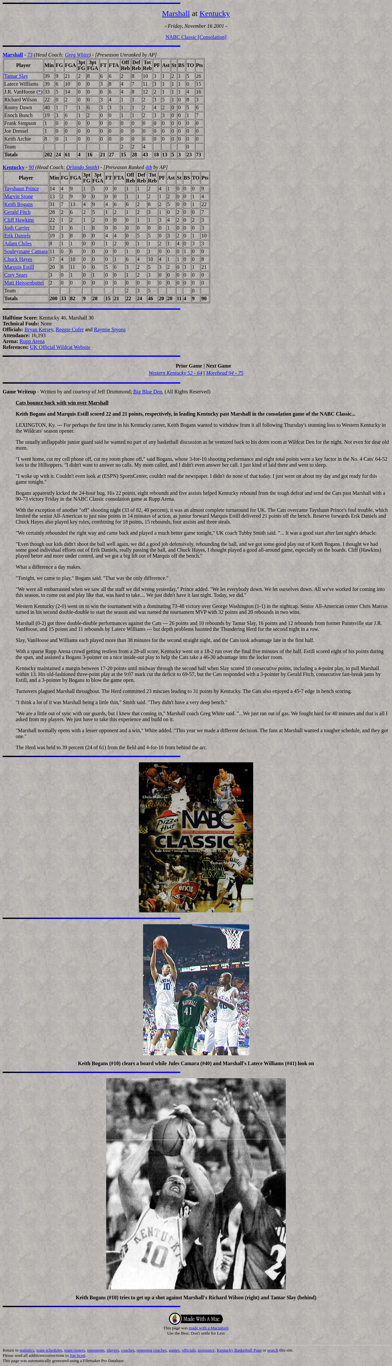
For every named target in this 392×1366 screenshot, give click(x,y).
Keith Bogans (18, 204)
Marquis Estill (19, 267)
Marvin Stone (18, 196)
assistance (206, 1350)
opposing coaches (152, 1350)
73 (30, 55)
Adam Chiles (18, 243)
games (174, 1350)
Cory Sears (15, 275)
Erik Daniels (17, 235)
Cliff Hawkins (19, 220)
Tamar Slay (16, 76)
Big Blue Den (147, 391)
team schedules (49, 1350)
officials (188, 1350)
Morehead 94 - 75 (224, 373)
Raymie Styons (109, 329)
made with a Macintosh (209, 1327)
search (272, 1350)
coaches (128, 1350)
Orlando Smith (81, 167)
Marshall (176, 13)
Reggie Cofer (70, 329)
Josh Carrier (17, 228)
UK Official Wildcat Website (60, 347)
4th (148, 167)
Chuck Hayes (18, 259)
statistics (27, 1350)
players (112, 1350)
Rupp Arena (32, 341)
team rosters (74, 1350)
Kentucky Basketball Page (239, 1350)
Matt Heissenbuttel (24, 282)
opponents (96, 1350)
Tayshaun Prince (21, 188)
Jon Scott (77, 1355)
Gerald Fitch (17, 212)
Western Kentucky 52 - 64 (175, 373)
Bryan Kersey (38, 329)
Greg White (77, 55)
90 (31, 167)
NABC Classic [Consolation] (196, 37)
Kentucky (215, 13)
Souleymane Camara (26, 251)
